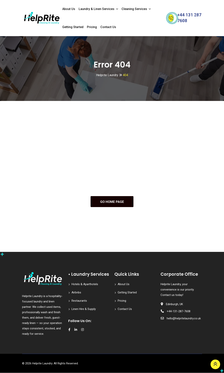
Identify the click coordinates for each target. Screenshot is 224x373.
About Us (68, 9)
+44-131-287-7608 (178, 311)
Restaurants (79, 301)
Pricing (92, 27)
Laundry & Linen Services (96, 9)
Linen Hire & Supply (84, 309)
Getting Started (72, 27)
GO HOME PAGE (112, 202)
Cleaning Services (134, 9)
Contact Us (108, 27)
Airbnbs (76, 292)
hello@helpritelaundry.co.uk (184, 318)
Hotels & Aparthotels (85, 284)
